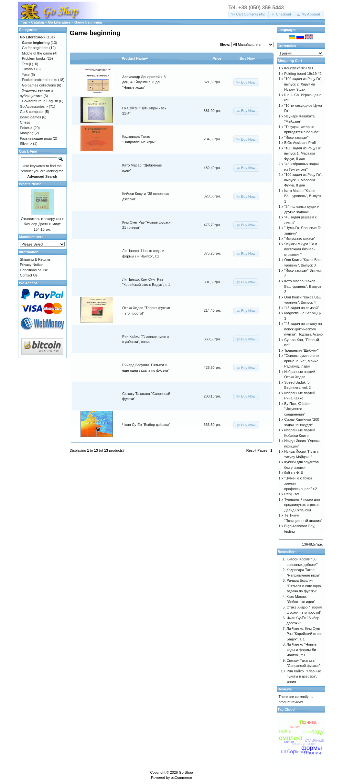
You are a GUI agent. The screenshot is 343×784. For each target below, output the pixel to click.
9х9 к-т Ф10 (293, 473)
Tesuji (26, 64)
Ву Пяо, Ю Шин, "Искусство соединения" (297, 409)
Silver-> (26, 144)
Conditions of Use (34, 270)
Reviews (285, 689)
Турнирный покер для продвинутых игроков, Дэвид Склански (302, 505)
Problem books (34, 58)
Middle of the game (37, 53)
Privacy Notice (31, 264)
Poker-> (26, 128)
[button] (248, 14)
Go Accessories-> (34, 106)
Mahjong (27, 133)
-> (33, 37)
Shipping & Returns (35, 259)
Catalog (37, 22)
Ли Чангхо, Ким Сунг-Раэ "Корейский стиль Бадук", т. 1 (305, 634)
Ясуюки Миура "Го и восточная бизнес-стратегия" (300, 249)
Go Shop (186, 772)
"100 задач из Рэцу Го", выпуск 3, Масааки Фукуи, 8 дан (303, 180)
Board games (30, 117)
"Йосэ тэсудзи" (296, 137)
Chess (25, 122)
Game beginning (88, 22)
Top (24, 22)
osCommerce (181, 777)
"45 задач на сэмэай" (301, 308)
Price (217, 58)
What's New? (30, 184)
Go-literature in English (40, 101)
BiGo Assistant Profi (300, 143)
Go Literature (59, 22)
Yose (25, 74)
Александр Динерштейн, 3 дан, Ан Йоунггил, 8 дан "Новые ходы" (144, 82)
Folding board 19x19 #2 (303, 73)
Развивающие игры (36, 138)
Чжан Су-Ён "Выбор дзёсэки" (146, 425)
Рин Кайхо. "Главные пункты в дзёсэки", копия (304, 676)
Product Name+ (135, 58)
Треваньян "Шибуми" (301, 350)
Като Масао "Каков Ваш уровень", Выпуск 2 (302, 286)
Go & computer (32, 112)
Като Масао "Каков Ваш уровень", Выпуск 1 (302, 196)
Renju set (291, 494)
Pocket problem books (39, 80)
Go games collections (39, 85)
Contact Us (29, 275)
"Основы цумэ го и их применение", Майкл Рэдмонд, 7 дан (301, 361)
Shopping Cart (290, 61)
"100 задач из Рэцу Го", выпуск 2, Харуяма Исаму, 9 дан (303, 84)
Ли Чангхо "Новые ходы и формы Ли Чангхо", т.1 (301, 649)
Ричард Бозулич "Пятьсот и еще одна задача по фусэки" (304, 585)
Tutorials (28, 69)
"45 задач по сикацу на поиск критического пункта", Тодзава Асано (303, 329)
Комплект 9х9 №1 (298, 68)
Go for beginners (35, 48)
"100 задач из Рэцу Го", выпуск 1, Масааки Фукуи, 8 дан (303, 153)
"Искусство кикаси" (299, 238)
